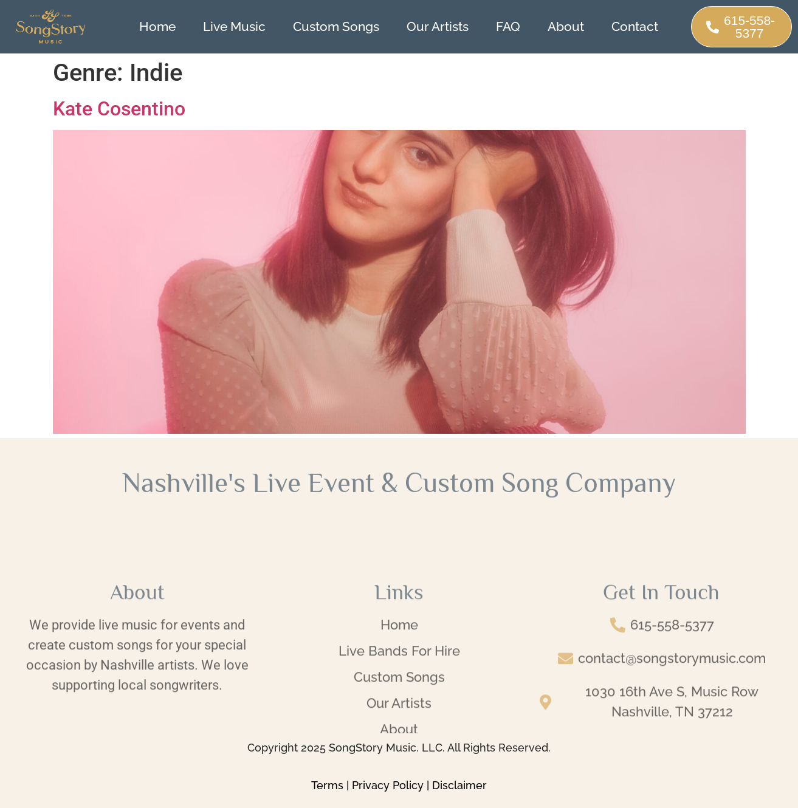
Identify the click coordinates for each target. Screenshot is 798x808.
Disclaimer (459, 785)
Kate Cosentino (119, 108)
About (566, 26)
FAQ (508, 26)
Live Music (234, 26)
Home (157, 26)
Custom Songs (336, 26)
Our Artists (438, 26)
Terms (327, 785)
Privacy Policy (388, 785)
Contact (634, 26)
